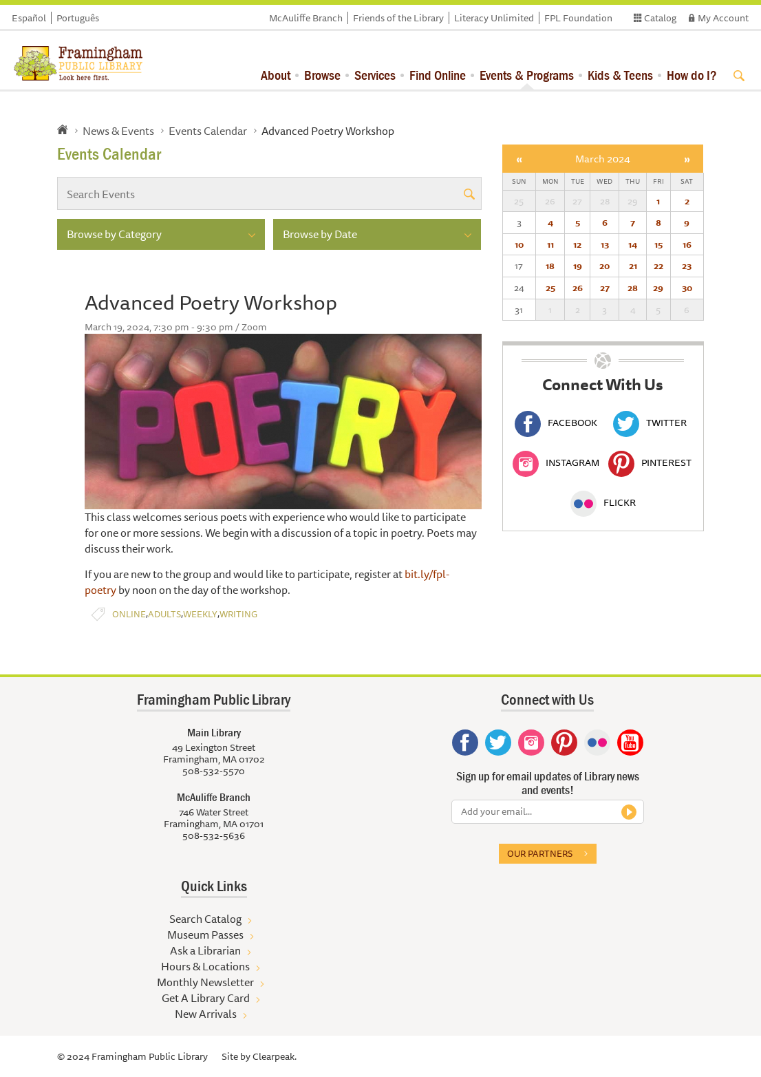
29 (658, 288)
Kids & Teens (620, 74)
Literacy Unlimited (494, 17)
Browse (322, 74)
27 (605, 288)
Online (129, 614)
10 (519, 244)
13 (605, 244)
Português (77, 17)
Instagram (556, 462)
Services (375, 74)
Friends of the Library (398, 17)
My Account (723, 18)
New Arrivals (206, 1013)
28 (633, 288)
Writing (238, 614)
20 (604, 266)
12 (577, 244)
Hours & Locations (205, 966)
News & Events (118, 131)
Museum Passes (205, 934)
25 (550, 288)
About (275, 74)
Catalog (660, 18)
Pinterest (650, 462)
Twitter (650, 422)
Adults (164, 614)
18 (550, 266)
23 (687, 266)
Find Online (437, 74)
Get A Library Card (206, 998)
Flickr (603, 502)
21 (633, 266)
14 (632, 244)
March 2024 (602, 159)
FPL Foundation (578, 17)
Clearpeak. (275, 1056)
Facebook (556, 422)
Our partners (539, 853)
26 (577, 288)
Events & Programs (527, 74)
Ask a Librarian (205, 950)
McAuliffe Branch (306, 17)
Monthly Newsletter (205, 982)
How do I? (692, 74)
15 (658, 244)
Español (29, 17)
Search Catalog (205, 919)
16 (687, 244)
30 (687, 288)
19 (577, 266)
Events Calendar (208, 131)
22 (658, 266)
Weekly (200, 614)
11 (550, 244)
